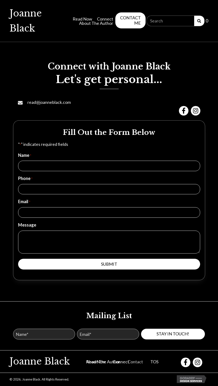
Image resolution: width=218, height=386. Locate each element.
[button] (130, 20)
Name (24, 155)
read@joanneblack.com (49, 102)
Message (27, 224)
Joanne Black (40, 361)
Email (24, 202)
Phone (25, 178)
